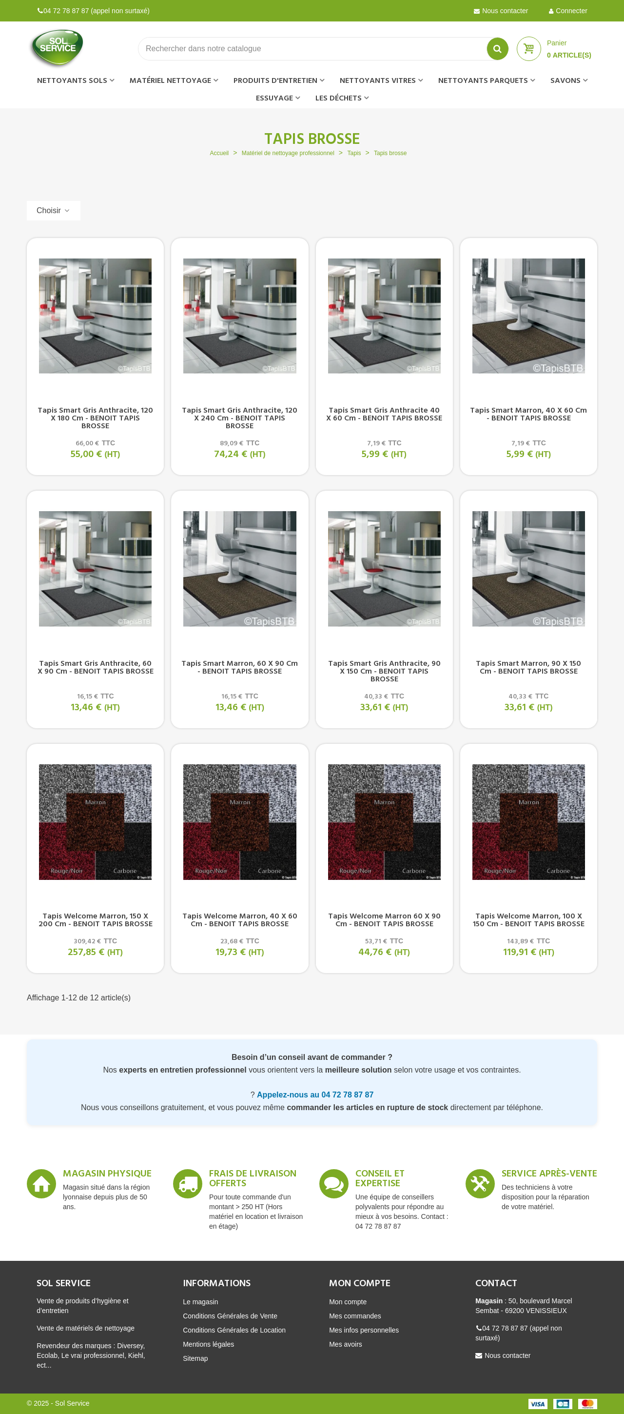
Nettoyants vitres (378, 81)
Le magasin (200, 1302)
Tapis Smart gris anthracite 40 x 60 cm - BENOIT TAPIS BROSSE (384, 414)
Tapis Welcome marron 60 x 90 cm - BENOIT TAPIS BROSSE (384, 920)
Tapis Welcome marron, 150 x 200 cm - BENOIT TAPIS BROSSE (96, 920)
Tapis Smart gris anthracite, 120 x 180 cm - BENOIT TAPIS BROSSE (95, 418)
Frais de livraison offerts (252, 1180)
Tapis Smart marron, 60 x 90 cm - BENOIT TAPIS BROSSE (239, 668)
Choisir (54, 210)
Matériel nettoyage (170, 81)
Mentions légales (208, 1344)
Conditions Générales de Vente (230, 1316)
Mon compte (348, 1302)
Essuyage (274, 98)
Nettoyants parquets (483, 81)
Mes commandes (355, 1316)
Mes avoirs (345, 1344)
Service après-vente (549, 1175)
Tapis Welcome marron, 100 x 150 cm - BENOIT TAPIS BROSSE (529, 920)
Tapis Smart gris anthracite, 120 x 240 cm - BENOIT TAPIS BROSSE (239, 418)
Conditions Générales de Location (234, 1330)
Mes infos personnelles (364, 1330)
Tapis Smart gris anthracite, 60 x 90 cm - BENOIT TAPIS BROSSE (96, 668)
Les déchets (338, 98)
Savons (565, 81)
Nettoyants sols (72, 81)
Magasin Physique (107, 1175)
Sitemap (195, 1358)
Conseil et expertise (380, 1180)
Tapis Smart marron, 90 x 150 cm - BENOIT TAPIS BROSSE (528, 668)
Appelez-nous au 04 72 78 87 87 (315, 1095)
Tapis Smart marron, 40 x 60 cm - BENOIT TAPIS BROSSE (528, 414)
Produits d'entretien (275, 81)
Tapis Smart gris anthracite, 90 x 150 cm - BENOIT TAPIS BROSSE (384, 671)
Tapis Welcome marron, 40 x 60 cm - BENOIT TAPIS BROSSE (239, 920)
